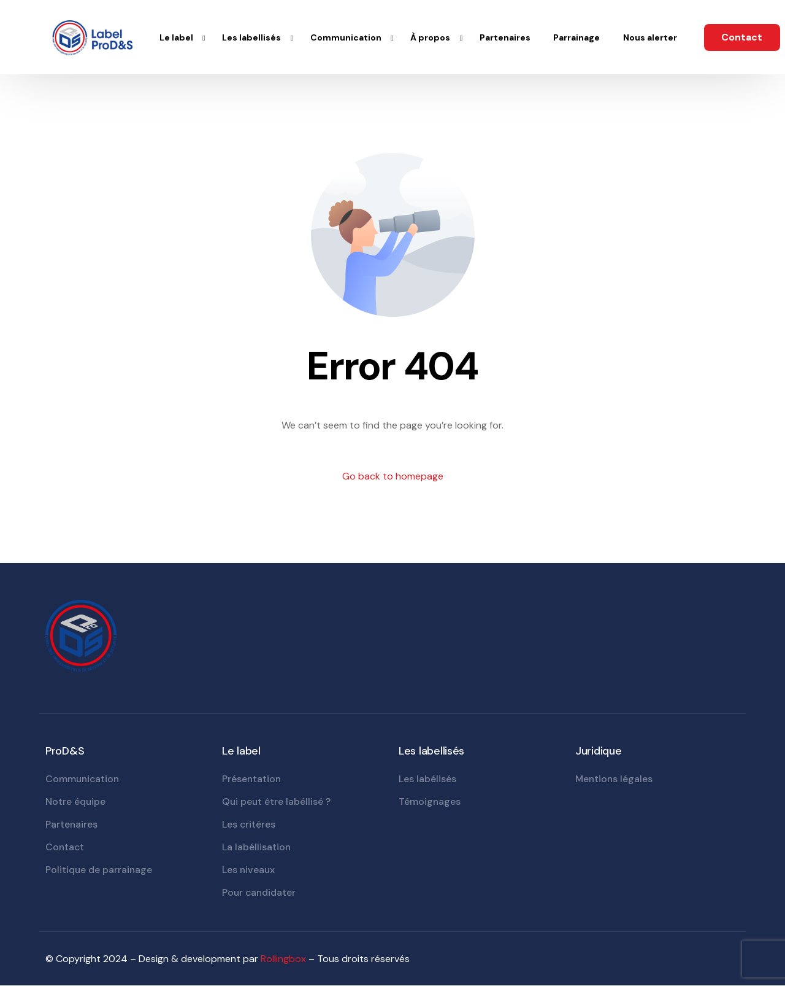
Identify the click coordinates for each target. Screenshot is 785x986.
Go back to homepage (392, 476)
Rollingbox (283, 959)
